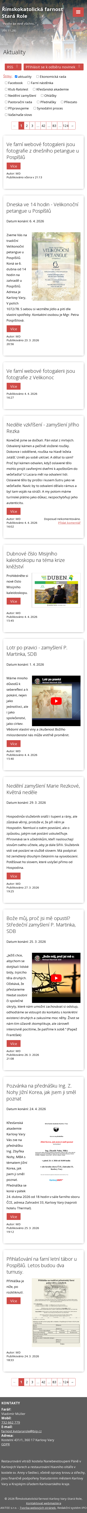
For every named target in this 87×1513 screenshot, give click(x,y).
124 (65, 125)
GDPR (5, 1444)
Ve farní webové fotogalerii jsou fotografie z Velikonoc (40, 374)
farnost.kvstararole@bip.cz (21, 1431)
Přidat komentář (69, 523)
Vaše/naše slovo (20, 114)
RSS (13, 66)
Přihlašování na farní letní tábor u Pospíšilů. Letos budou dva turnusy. (41, 1265)
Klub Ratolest (18, 89)
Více (13, 166)
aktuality (25, 76)
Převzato (70, 102)
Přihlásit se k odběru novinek (53, 66)
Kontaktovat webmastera (43, 1503)
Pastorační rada (20, 102)
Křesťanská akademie (52, 89)
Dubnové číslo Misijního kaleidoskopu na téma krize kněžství (35, 560)
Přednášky (48, 102)
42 (43, 125)
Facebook (15, 83)
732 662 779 (10, 1422)
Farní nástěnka (42, 83)
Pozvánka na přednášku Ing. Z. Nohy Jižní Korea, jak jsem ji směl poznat (41, 1092)
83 (54, 125)
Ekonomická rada (53, 76)
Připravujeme (18, 108)
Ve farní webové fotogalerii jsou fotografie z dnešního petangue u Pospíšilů (42, 150)
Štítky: (7, 76)
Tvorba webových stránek (38, 1508)
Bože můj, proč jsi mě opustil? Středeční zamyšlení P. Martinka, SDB (41, 924)
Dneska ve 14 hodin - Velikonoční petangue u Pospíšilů (42, 207)
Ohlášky (50, 95)
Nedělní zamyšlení (22, 95)
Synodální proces (50, 108)
